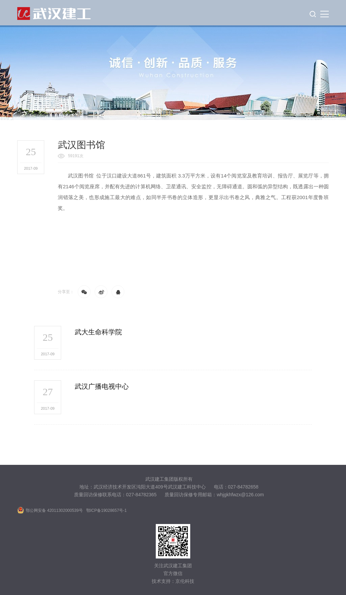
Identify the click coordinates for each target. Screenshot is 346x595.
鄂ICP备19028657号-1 (106, 510)
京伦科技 (184, 581)
